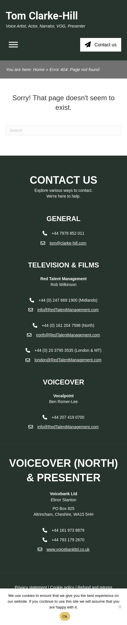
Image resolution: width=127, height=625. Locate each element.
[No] (120, 607)
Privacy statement (31, 587)
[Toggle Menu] (13, 45)
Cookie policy (62, 587)
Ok (64, 616)
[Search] (63, 130)
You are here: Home (25, 69)
